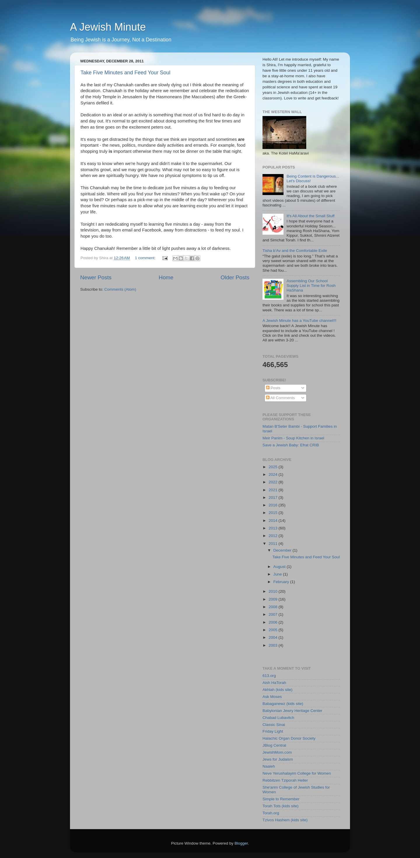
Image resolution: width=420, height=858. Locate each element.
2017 (274, 497)
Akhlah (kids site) (277, 689)
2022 (274, 482)
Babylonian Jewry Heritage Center (292, 710)
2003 (274, 645)
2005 (274, 630)
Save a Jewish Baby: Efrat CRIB (290, 445)
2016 (274, 505)
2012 (274, 536)
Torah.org (270, 813)
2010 (274, 591)
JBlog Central (274, 745)
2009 (274, 599)
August (280, 566)
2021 (274, 490)
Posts (273, 388)
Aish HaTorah (274, 682)
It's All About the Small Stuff (310, 216)
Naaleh (268, 766)
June (278, 574)
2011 (274, 543)
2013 (274, 528)
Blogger (241, 843)
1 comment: (146, 258)
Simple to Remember (281, 799)
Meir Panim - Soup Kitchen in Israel (293, 438)
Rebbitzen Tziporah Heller (285, 780)
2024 (274, 474)
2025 (274, 467)
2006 (274, 622)
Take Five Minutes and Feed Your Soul (125, 73)
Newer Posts (95, 277)
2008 (274, 607)
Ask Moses (272, 696)
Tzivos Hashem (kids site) (285, 820)
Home (166, 277)
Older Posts (234, 277)
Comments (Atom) (120, 289)
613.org (269, 675)
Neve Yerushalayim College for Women (296, 773)
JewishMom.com (277, 752)
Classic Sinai (273, 724)
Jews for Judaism (277, 759)
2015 (274, 512)
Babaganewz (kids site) (282, 703)
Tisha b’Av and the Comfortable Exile (294, 250)
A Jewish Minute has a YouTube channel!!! (299, 320)
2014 (274, 520)
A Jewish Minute (108, 27)
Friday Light (272, 731)
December (283, 550)
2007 (274, 614)
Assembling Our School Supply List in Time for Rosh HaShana (310, 285)
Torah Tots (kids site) (280, 806)
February (281, 582)
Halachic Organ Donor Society (289, 738)
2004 (274, 637)
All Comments (280, 398)
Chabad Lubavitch (278, 717)
